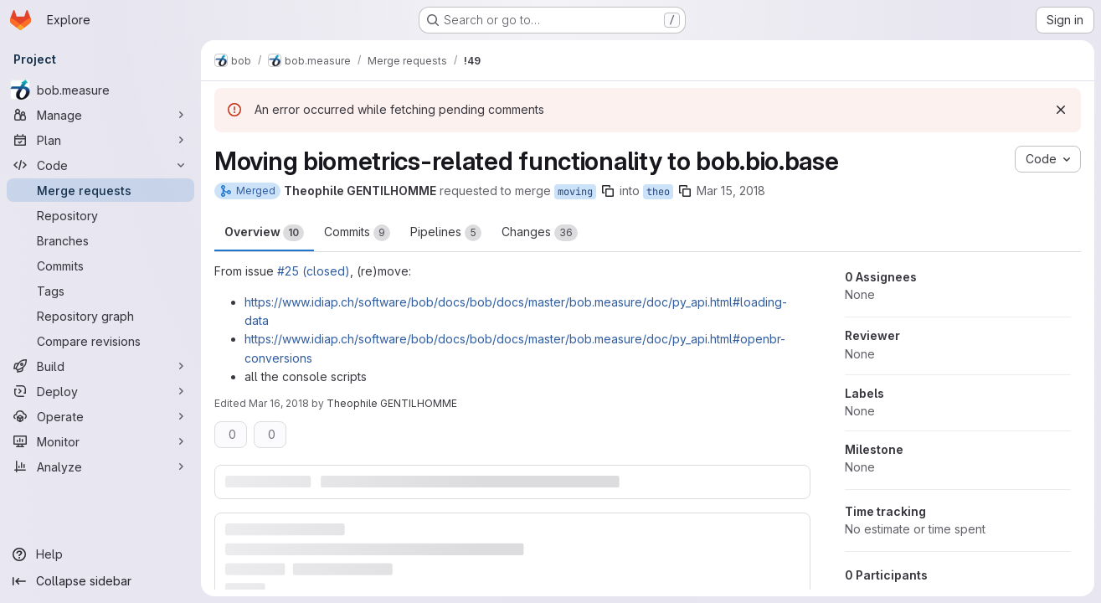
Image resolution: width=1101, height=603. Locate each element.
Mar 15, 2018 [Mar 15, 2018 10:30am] (731, 190)
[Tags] (100, 290)
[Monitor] (100, 441)
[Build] (100, 366)
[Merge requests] (100, 190)
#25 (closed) (313, 271)
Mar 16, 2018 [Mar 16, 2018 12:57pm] (279, 403)
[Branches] (100, 240)
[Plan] (100, 140)
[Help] (100, 554)
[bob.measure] (100, 89)
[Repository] (100, 215)
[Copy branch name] (608, 191)
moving (575, 191)
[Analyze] (100, 466)
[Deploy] (100, 391)
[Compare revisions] (100, 341)
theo (658, 191)
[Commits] (100, 265)
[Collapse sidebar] (100, 581)
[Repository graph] (100, 315)
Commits (357, 232)
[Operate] (100, 416)
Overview (264, 232)
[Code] (100, 165)
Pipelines (445, 232)
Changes (540, 232)
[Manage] (100, 114)
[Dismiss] (1061, 110)
